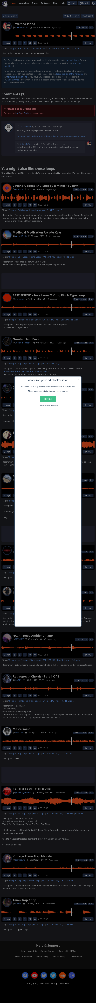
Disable (48, 399)
